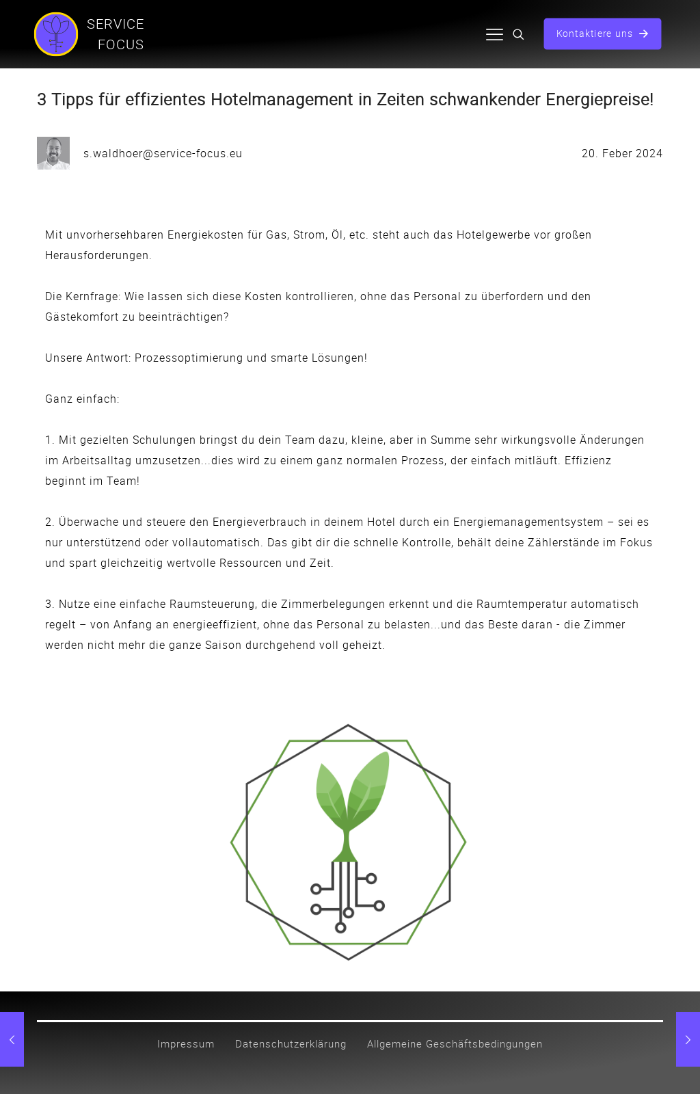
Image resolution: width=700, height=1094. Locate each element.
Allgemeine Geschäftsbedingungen (455, 1043)
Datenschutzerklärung (291, 1043)
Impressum (186, 1043)
